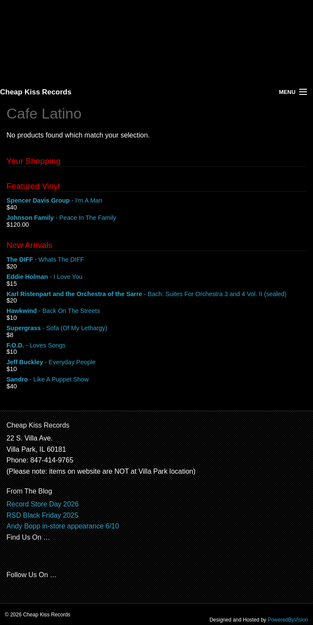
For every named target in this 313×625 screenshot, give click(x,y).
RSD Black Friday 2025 (42, 515)
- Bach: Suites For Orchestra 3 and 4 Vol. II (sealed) (156, 294)
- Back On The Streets (156, 311)
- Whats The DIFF (156, 259)
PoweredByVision (288, 620)
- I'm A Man (156, 200)
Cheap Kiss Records (35, 92)
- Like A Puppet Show (156, 379)
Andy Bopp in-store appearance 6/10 (62, 526)
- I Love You (156, 277)
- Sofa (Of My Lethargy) (156, 328)
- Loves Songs (156, 345)
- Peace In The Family (156, 218)
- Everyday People (156, 362)
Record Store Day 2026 (42, 504)
